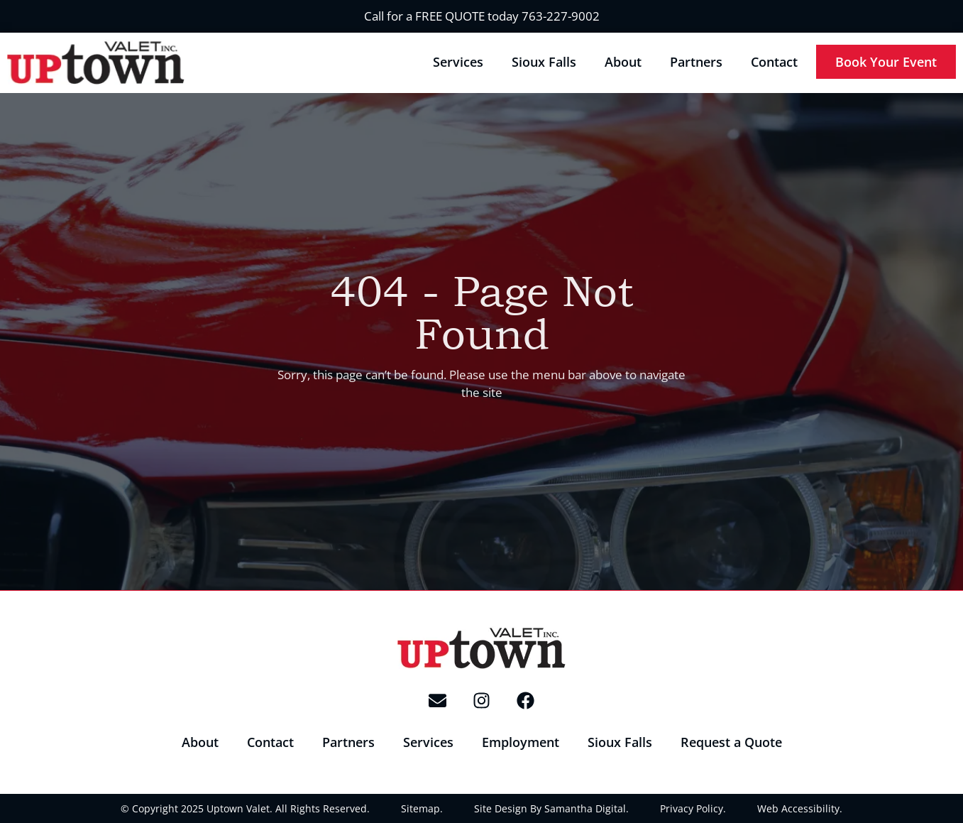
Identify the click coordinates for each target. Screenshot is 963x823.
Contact (774, 61)
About (623, 61)
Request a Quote (731, 742)
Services (458, 61)
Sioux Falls (544, 61)
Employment (520, 742)
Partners (696, 61)
